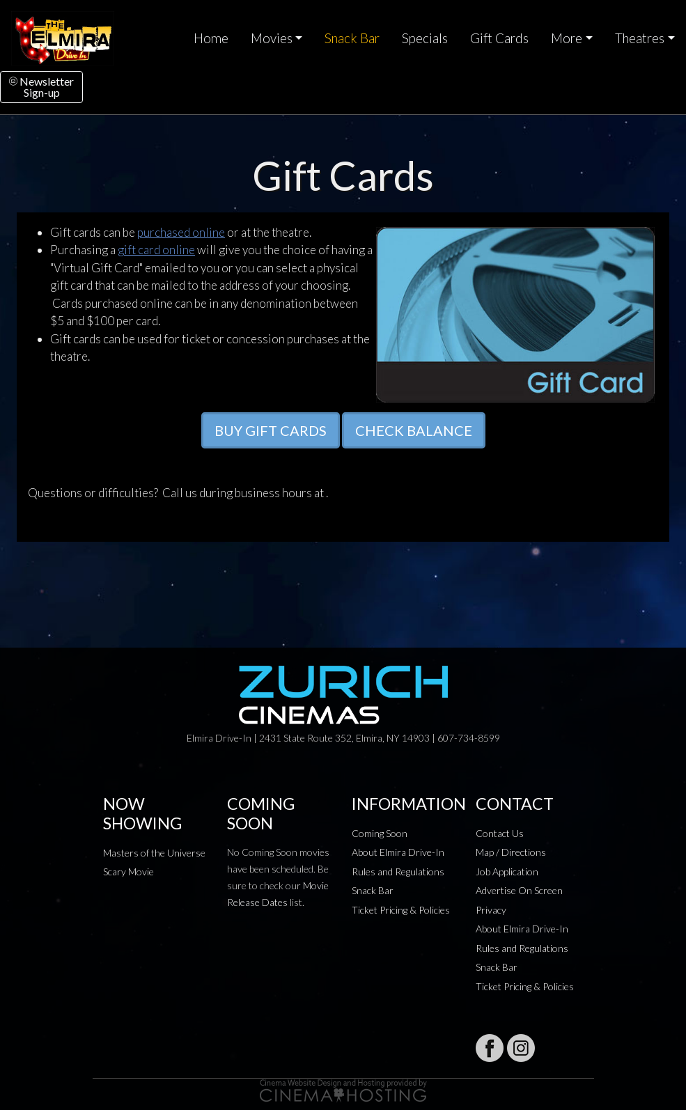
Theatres (639, 38)
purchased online (181, 232)
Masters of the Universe (154, 853)
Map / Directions (511, 852)
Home (211, 38)
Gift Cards (499, 38)
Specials (425, 38)
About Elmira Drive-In (398, 852)
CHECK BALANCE (413, 430)
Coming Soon (379, 833)
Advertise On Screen (519, 890)
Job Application (507, 871)
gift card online (156, 249)
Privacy (491, 910)
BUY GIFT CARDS (271, 430)
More (566, 38)
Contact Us (500, 833)
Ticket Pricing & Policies (401, 910)
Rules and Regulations (398, 871)
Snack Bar (352, 38)
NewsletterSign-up (41, 87)
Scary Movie (128, 871)
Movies (272, 38)
